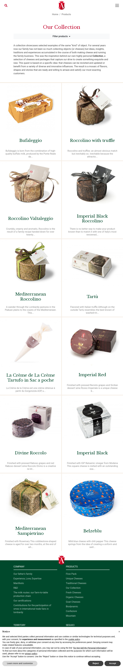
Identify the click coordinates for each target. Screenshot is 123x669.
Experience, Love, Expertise (27, 578)
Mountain (71, 615)
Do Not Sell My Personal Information (89, 648)
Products (66, 14)
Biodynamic (72, 606)
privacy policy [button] (31, 653)
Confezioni (71, 611)
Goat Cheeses (73, 601)
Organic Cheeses (74, 597)
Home (55, 14)
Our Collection (73, 587)
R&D (16, 587)
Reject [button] (96, 663)
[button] (6, 5)
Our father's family (23, 574)
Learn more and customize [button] (20, 663)
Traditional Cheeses (76, 583)
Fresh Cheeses (73, 592)
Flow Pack (71, 574)
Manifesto (19, 583)
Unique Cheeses (74, 578)
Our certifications (22, 600)
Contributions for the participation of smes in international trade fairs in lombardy (32, 609)
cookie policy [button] (74, 639)
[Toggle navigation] (117, 5)
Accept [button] (112, 663)
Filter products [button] (61, 36)
